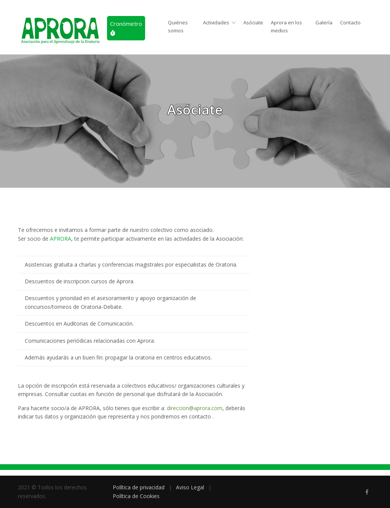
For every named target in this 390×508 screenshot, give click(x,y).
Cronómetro (126, 28)
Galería (323, 22)
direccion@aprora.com (194, 408)
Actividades (216, 22)
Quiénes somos (178, 26)
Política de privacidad (139, 487)
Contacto (350, 22)
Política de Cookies (136, 496)
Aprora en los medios (286, 26)
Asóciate (253, 22)
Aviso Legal (190, 487)
